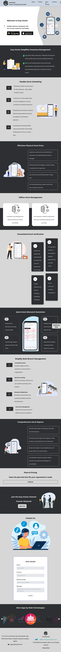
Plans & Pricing (47, 3)
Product (40, 2)
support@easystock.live (16, 644)
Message (19, 586)
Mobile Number (21, 579)
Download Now (56, 326)
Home (33, 2)
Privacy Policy (45, 648)
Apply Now (22, 506)
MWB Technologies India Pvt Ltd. (48, 639)
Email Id (19, 572)
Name (18, 565)
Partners (54, 2)
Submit (30, 595)
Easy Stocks (12, 2)
